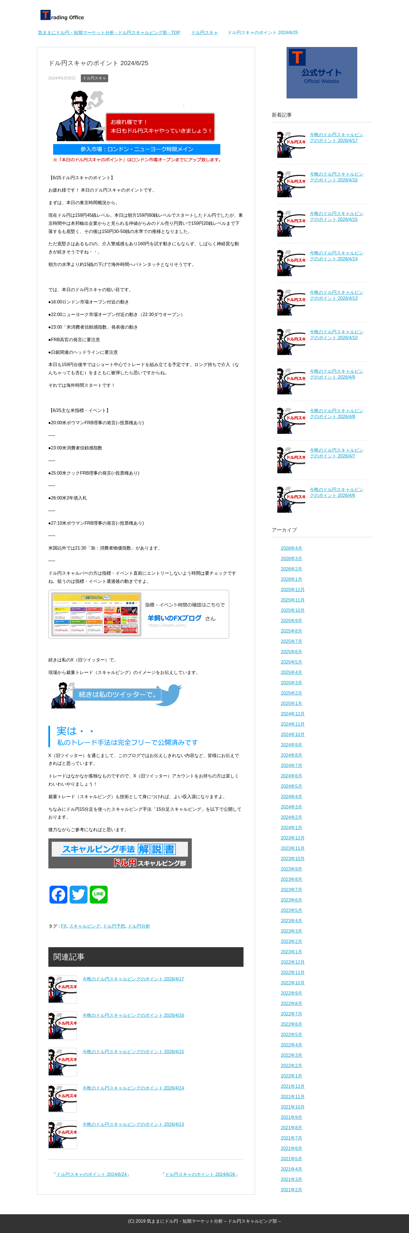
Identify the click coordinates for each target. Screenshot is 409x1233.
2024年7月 (291, 765)
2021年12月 (293, 1086)
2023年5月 (291, 910)
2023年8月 (291, 879)
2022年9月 (291, 993)
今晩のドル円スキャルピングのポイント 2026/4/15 (133, 1051)
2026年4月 (291, 548)
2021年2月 (291, 1189)
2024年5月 (291, 786)
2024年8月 (291, 755)
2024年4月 (291, 796)
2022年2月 (291, 1065)
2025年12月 (293, 589)
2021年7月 (291, 1138)
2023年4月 (291, 920)
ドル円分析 (139, 926)
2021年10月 (293, 1107)
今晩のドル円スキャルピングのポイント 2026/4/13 (133, 1124)
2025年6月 (291, 651)
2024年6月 (291, 776)
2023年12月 (293, 838)
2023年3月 (291, 931)
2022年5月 (291, 1034)
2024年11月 (293, 724)
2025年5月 (291, 662)
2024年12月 (293, 713)
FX (64, 926)
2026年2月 (291, 569)
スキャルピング (84, 926)
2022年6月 (291, 1024)
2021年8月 (291, 1127)
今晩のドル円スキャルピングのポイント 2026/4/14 (133, 1088)
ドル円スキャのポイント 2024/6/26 (200, 1174)
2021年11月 (293, 1096)
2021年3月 (291, 1179)
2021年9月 (291, 1117)
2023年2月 (291, 941)
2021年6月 (291, 1148)
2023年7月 (291, 889)
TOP (109, 32)
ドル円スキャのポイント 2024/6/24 (91, 1174)
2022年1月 (291, 1076)
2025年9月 (291, 620)
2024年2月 (291, 817)
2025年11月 (293, 600)
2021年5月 (291, 1158)
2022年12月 (293, 962)
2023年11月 (293, 848)
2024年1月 (291, 827)
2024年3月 (291, 807)
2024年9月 (291, 744)
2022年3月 (291, 1055)
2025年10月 (293, 610)
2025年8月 (291, 631)
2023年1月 (291, 951)
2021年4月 (291, 1169)
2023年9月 (291, 869)
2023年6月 (291, 900)
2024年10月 (293, 734)
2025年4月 (291, 672)
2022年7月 (291, 1014)
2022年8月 (291, 1003)
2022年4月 (291, 1045)
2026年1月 (291, 579)
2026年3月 (291, 558)
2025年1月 (291, 703)
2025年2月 (291, 693)
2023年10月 (293, 858)
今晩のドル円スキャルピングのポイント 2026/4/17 (133, 979)
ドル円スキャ (94, 78)
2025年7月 (291, 641)
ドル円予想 (114, 926)
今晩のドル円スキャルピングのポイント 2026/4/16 (133, 1015)
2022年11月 (293, 972)
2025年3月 (291, 682)
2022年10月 (293, 982)
